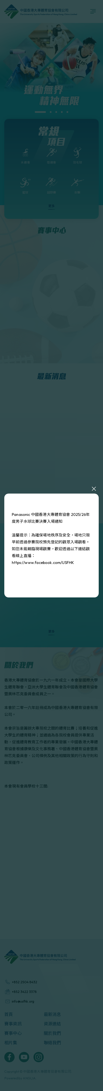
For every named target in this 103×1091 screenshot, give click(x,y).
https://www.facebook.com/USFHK (43, 562)
